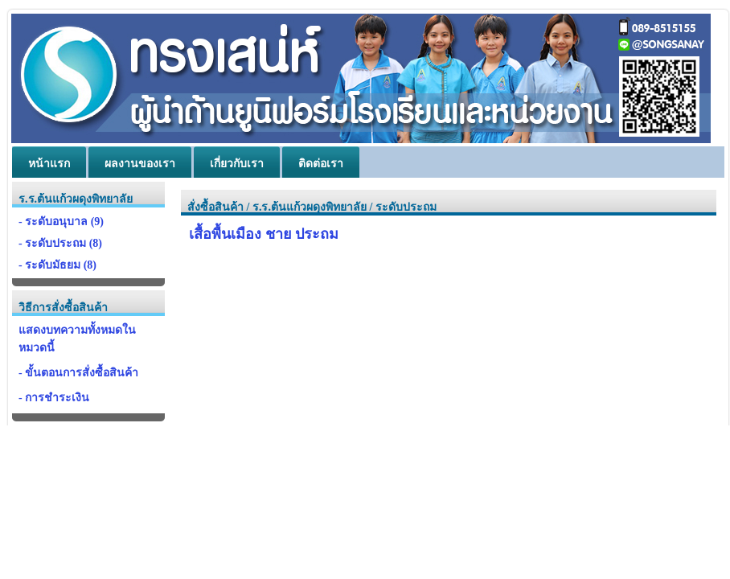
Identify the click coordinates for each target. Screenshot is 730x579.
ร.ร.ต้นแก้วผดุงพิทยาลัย (309, 207)
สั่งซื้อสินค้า (215, 207)
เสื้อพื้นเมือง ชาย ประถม (263, 234)
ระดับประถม (406, 207)
